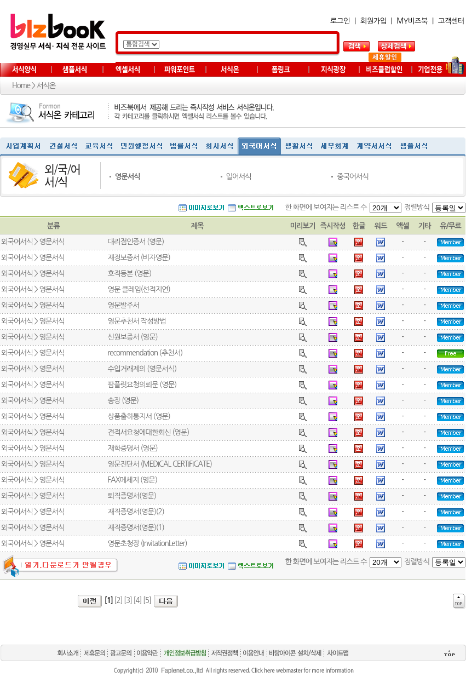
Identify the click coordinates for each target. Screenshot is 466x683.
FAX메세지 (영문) (132, 480)
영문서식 (127, 176)
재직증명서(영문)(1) (135, 527)
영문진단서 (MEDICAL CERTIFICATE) (159, 464)
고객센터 (451, 21)
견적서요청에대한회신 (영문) (148, 432)
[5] (147, 600)
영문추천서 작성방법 (136, 321)
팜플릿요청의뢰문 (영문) (141, 384)
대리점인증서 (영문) (135, 241)
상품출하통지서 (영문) (138, 416)
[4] (138, 600)
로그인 (340, 21)
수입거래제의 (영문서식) (141, 368)
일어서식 (238, 176)
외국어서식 (17, 241)
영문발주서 (123, 305)
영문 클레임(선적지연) (138, 289)
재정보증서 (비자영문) (138, 257)
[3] (128, 600)
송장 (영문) (123, 400)
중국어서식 (353, 176)
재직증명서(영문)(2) (135, 511)
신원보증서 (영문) (132, 337)
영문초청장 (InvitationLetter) (147, 543)
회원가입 (373, 21)
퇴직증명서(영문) (131, 496)
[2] (118, 600)
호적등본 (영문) (129, 273)
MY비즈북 (412, 21)
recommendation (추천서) (144, 353)
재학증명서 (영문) (132, 448)
